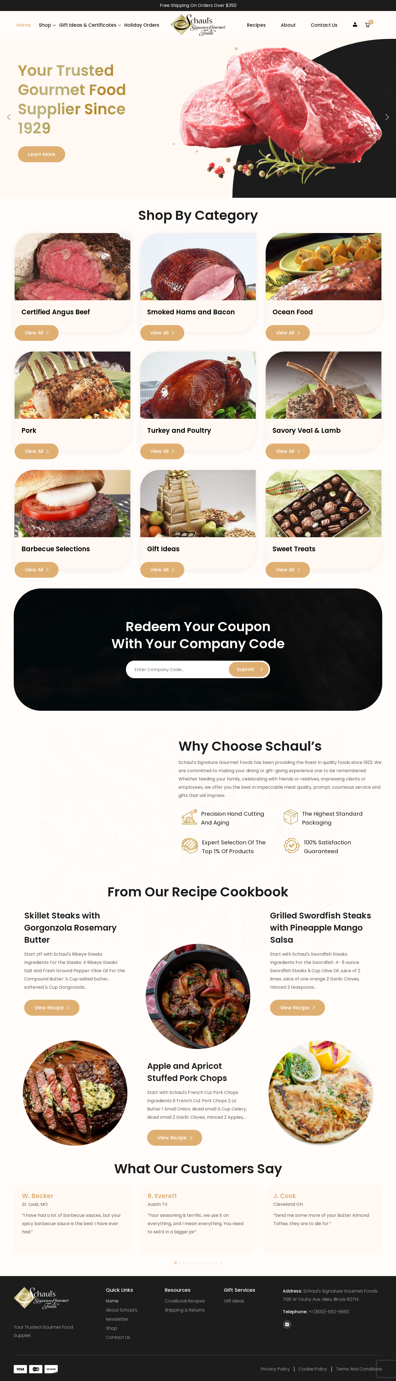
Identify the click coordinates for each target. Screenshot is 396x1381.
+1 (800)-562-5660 (329, 1309)
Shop (45, 24)
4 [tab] (188, 1261)
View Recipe (51, 1005)
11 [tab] (217, 1261)
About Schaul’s (122, 1308)
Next (387, 115)
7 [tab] (200, 1261)
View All (37, 330)
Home (23, 24)
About (288, 24)
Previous (9, 115)
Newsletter (117, 1317)
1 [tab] (175, 1261)
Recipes (256, 24)
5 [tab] (192, 1261)
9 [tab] (209, 1261)
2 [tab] (180, 1261)
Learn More (41, 152)
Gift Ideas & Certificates (87, 24)
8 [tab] (205, 1261)
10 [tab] (213, 1261)
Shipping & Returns (185, 1308)
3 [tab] (184, 1261)
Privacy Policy (274, 1367)
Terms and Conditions (358, 1367)
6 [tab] (196, 1261)
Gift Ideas (234, 1299)
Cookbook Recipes (185, 1299)
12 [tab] (221, 1261)
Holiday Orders (141, 24)
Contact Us (324, 24)
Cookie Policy (312, 1367)
